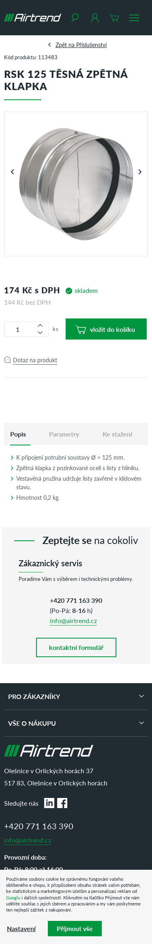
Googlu (13, 898)
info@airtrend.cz (73, 620)
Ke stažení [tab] (117, 434)
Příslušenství (91, 45)
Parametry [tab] (64, 434)
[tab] (18, 434)
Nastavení (21, 928)
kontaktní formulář (76, 647)
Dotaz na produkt (35, 360)
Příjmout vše (75, 928)
